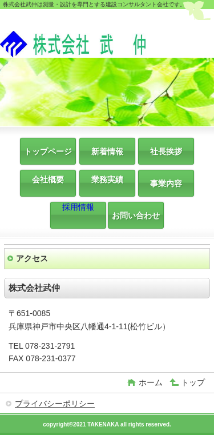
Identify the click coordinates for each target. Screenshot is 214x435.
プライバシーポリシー (55, 403)
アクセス (32, 258)
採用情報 (78, 206)
